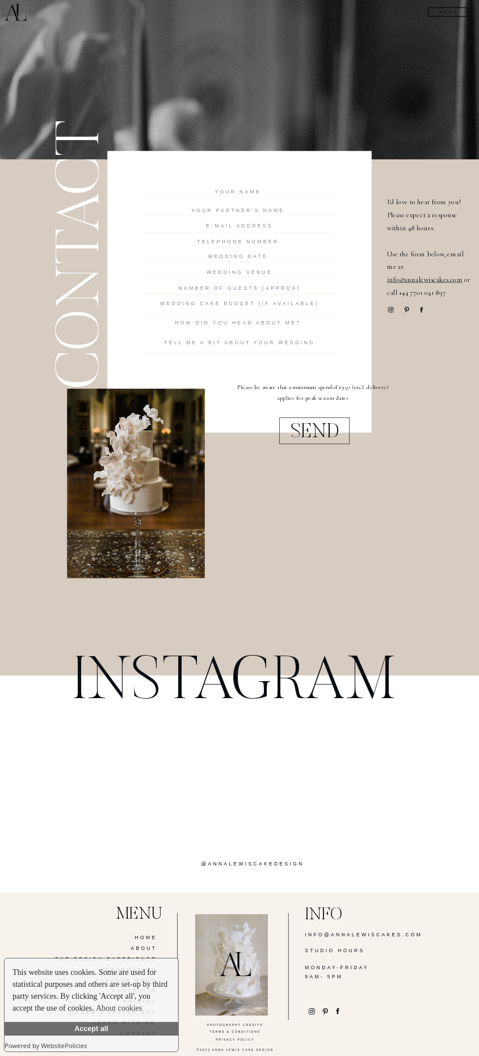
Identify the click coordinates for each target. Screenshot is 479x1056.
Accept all (91, 1029)
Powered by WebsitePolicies (46, 1045)
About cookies (119, 1008)
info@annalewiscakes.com (425, 280)
